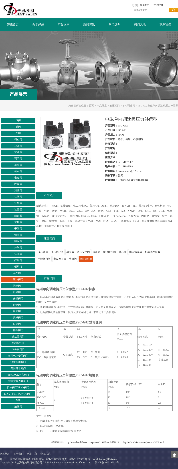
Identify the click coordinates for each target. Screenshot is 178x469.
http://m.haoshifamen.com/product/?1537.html (143, 442)
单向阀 (70, 252)
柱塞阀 (18, 196)
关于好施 (38, 24)
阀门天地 (140, 24)
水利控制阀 (18, 343)
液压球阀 (43, 252)
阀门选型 (114, 24)
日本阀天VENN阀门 (18, 387)
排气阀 (18, 247)
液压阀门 (115, 105)
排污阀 (18, 260)
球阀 (18, 120)
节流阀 (73, 258)
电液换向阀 (44, 258)
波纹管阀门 (18, 336)
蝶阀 (18, 126)
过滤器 (18, 209)
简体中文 (144, 5)
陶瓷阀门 (18, 285)
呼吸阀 (18, 184)
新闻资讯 (89, 24)
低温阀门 (18, 292)
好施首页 (13, 24)
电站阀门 (18, 311)
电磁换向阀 (59, 258)
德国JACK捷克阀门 (18, 374)
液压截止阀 (57, 252)
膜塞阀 (18, 406)
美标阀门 (18, 317)
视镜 (18, 400)
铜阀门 (18, 266)
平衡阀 (18, 228)
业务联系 (45, 453)
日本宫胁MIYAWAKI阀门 (18, 393)
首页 (91, 105)
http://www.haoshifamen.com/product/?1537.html (88, 442)
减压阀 (18, 165)
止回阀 (18, 145)
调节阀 (18, 158)
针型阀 (18, 203)
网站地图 (5, 453)
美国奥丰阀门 (18, 368)
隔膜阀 (18, 241)
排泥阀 (18, 254)
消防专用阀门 (18, 362)
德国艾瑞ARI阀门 (18, 381)
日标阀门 (18, 324)
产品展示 (63, 24)
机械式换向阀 (152, 252)
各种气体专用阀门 (18, 355)
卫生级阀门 (18, 349)
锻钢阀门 (18, 304)
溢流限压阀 (109, 252)
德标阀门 (18, 330)
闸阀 (18, 133)
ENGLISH (158, 5)
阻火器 (18, 215)
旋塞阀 (18, 190)
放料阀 (18, 222)
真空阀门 (18, 273)
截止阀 (18, 139)
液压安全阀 (83, 252)
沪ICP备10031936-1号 (107, 462)
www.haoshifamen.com (79, 462)
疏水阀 (18, 171)
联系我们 (165, 24)
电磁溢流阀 (135, 252)
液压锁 (96, 252)
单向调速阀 (128, 105)
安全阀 (18, 152)
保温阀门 (18, 298)
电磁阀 (18, 177)
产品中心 (32, 453)
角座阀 (18, 235)
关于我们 (18, 453)
